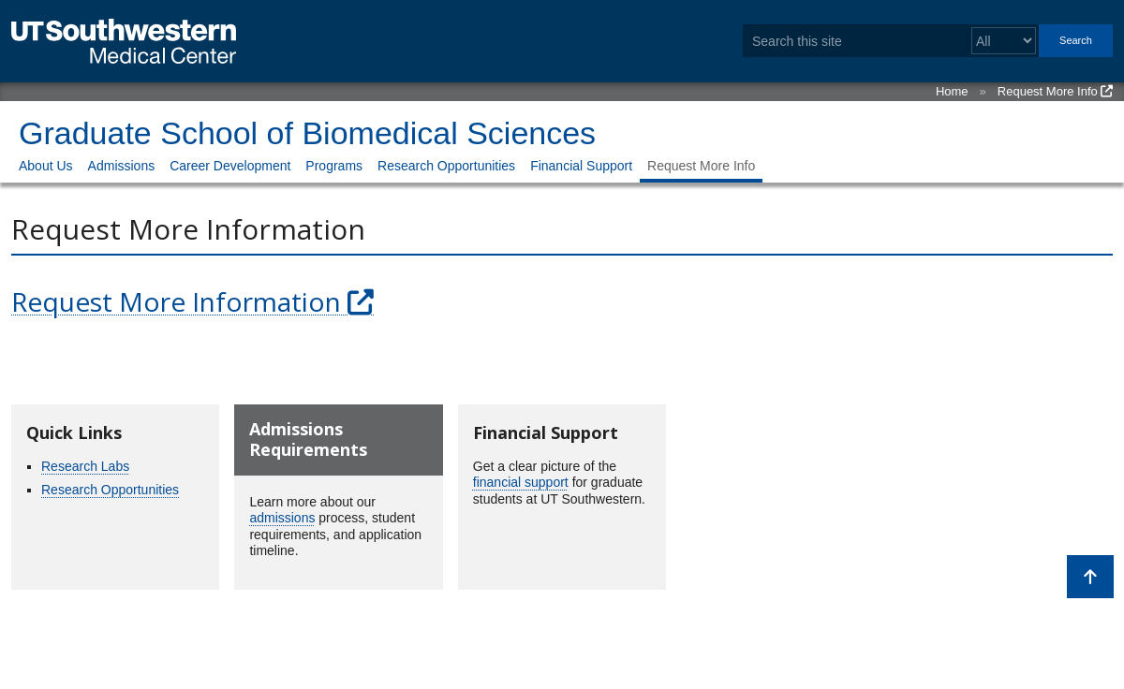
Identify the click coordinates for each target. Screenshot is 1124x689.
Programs (333, 165)
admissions (282, 517)
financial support (521, 482)
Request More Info (1048, 91)
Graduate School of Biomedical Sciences (307, 133)
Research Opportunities (446, 165)
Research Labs (85, 466)
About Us (46, 165)
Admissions (121, 165)
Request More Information (176, 301)
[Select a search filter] (1003, 40)
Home (952, 91)
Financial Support (581, 165)
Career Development (230, 165)
